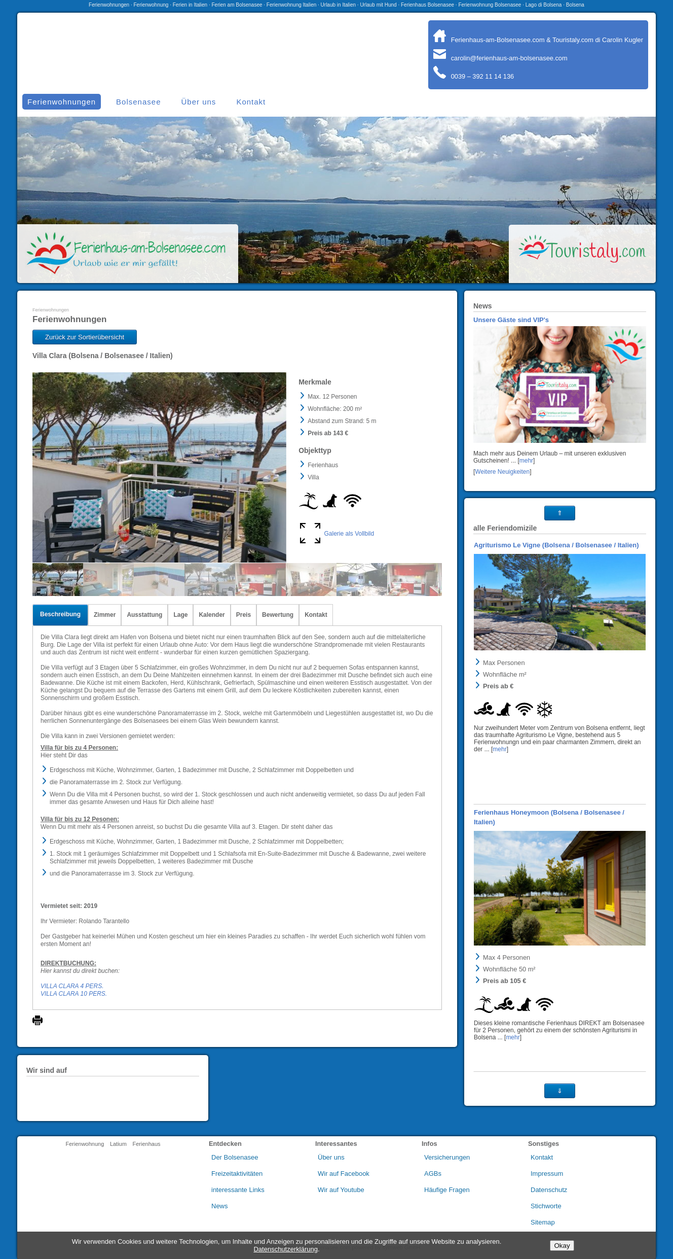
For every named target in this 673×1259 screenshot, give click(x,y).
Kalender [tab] (212, 614)
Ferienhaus (146, 1144)
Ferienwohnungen (50, 309)
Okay (562, 1245)
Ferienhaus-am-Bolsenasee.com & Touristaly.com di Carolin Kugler (538, 40)
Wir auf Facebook (343, 1173)
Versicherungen (447, 1157)
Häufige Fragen (447, 1190)
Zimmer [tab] (105, 614)
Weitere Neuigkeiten (502, 471)
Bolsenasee (138, 101)
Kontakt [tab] (316, 614)
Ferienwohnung (84, 1144)
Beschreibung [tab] (60, 614)
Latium (118, 1144)
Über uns (198, 101)
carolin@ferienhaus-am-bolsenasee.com (500, 58)
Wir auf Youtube (341, 1190)
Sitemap (543, 1222)
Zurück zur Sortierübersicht (84, 337)
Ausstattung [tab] (144, 614)
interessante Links (238, 1190)
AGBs (432, 1173)
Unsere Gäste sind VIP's (511, 320)
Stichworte (546, 1206)
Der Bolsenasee (234, 1157)
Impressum (547, 1173)
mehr (526, 460)
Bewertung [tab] (277, 614)
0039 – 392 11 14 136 (473, 76)
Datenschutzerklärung (285, 1249)
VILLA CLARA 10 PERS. (74, 993)
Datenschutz (549, 1190)
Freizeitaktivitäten (237, 1173)
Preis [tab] (243, 614)
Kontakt (251, 101)
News (219, 1206)
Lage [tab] (180, 614)
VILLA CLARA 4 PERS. (72, 986)
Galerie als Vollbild (349, 533)
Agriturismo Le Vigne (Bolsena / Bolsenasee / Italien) (556, 545)
